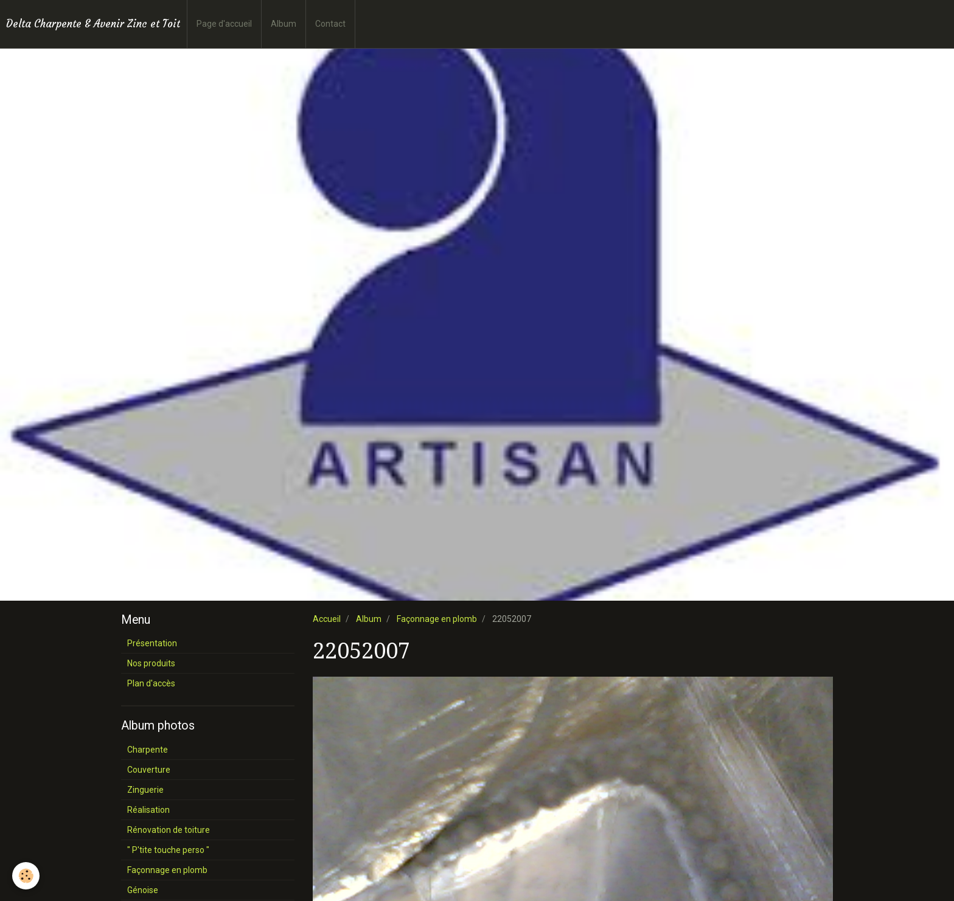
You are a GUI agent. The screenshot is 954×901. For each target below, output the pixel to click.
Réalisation (148, 810)
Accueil (327, 619)
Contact (330, 24)
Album (283, 24)
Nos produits (151, 663)
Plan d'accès (151, 683)
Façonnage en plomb (437, 619)
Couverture (148, 770)
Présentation (152, 643)
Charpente (147, 749)
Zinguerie (145, 790)
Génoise (142, 890)
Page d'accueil (224, 24)
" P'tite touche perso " (168, 850)
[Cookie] (26, 875)
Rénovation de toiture (168, 830)
